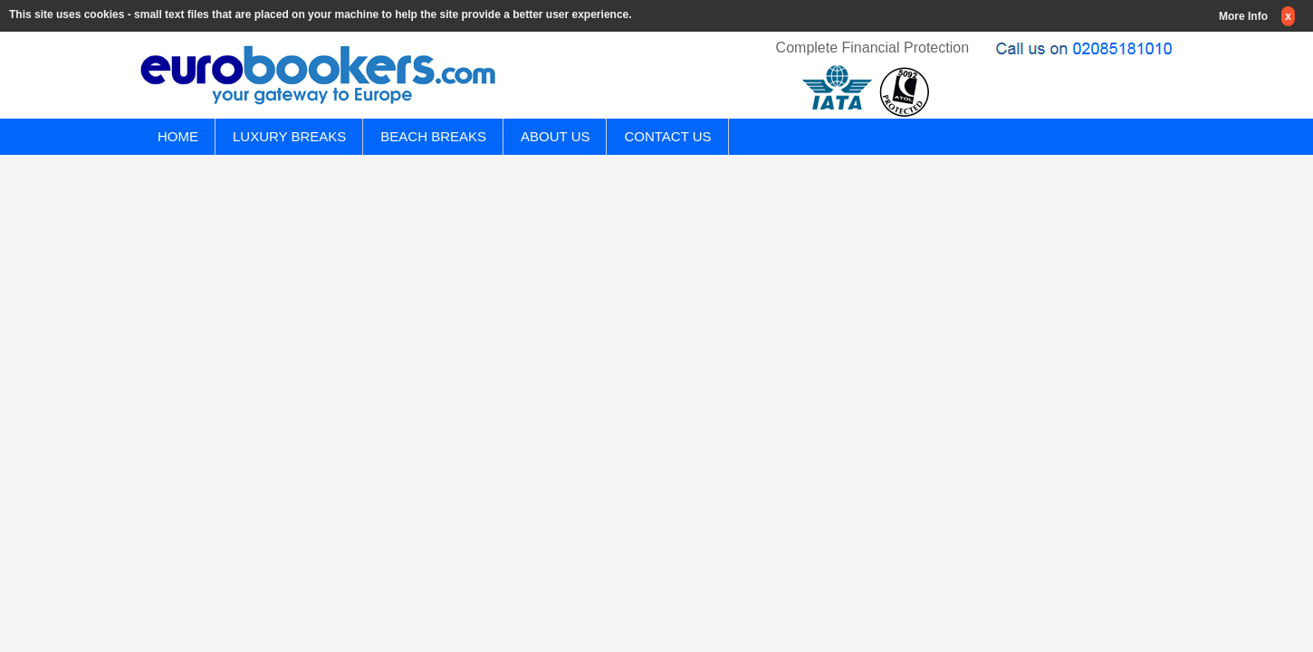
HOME (178, 136)
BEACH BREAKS (433, 136)
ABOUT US (555, 136)
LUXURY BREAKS (289, 136)
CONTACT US (667, 136)
